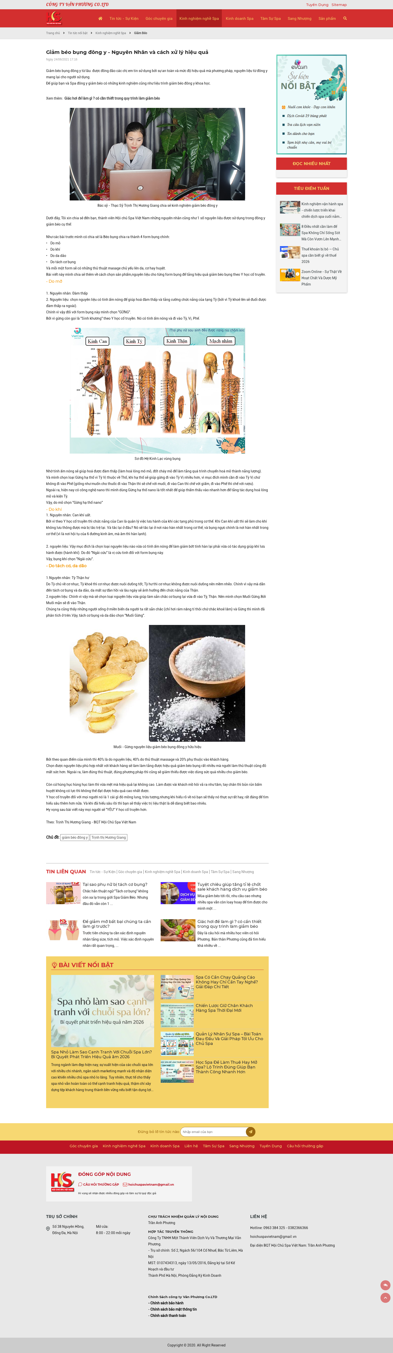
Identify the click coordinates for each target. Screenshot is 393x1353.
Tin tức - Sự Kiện (124, 18)
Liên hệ (191, 1146)
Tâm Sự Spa (270, 18)
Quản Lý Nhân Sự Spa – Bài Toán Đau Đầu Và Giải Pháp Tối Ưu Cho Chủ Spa (229, 1039)
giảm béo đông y (75, 837)
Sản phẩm (327, 18)
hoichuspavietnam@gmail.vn (151, 1184)
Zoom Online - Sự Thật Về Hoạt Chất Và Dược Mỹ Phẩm (322, 278)
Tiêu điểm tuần (311, 188)
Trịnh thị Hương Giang (108, 837)
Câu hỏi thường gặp (305, 1146)
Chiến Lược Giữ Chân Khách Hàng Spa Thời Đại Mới (224, 1008)
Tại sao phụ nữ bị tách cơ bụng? (115, 884)
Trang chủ (53, 33)
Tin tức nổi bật (77, 33)
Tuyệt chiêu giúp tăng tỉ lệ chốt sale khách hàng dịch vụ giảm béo (232, 887)
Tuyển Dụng (318, 5)
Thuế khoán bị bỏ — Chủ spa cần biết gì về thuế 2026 (320, 255)
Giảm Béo (140, 33)
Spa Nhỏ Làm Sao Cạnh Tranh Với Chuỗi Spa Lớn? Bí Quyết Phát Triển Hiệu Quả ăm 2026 (101, 1054)
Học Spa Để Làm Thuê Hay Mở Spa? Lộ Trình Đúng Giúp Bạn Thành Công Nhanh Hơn (226, 1067)
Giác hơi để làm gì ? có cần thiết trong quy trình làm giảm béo (112, 98)
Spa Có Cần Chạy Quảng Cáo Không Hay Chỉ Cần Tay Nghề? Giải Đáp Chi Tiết (227, 982)
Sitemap (339, 5)
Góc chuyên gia (159, 18)
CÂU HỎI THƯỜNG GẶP (101, 1184)
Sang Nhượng (300, 18)
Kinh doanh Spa (239, 18)
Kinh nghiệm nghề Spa (199, 18)
